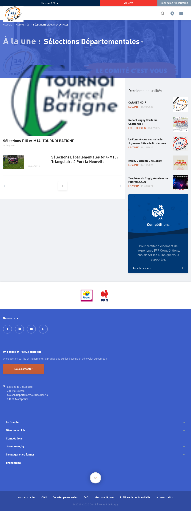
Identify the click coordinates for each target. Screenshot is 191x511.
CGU (44, 497)
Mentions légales (104, 497)
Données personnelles (65, 497)
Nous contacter (23, 368)
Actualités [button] (22, 25)
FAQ (86, 497)
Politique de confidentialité (135, 497)
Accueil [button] (7, 25)
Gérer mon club (15, 430)
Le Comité (12, 422)
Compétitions (14, 438)
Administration (164, 497)
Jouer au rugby (15, 446)
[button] (181, 13)
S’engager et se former (20, 454)
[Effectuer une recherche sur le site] (163, 13)
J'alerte (128, 2)
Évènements (13, 462)
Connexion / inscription (174, 2)
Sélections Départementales (92, 42)
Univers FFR (50, 3)
